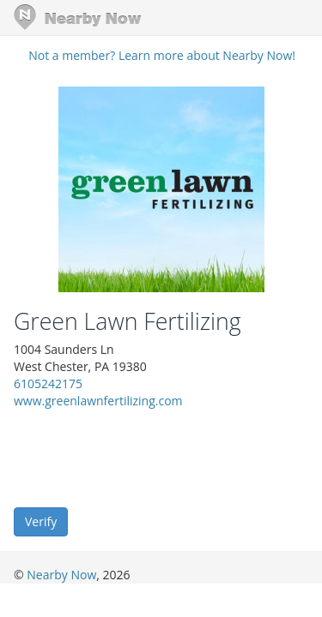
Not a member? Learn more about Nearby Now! (161, 55)
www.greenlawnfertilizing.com (98, 400)
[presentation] (144, 456)
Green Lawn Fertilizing (127, 321)
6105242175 (48, 383)
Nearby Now (61, 574)
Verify (41, 521)
